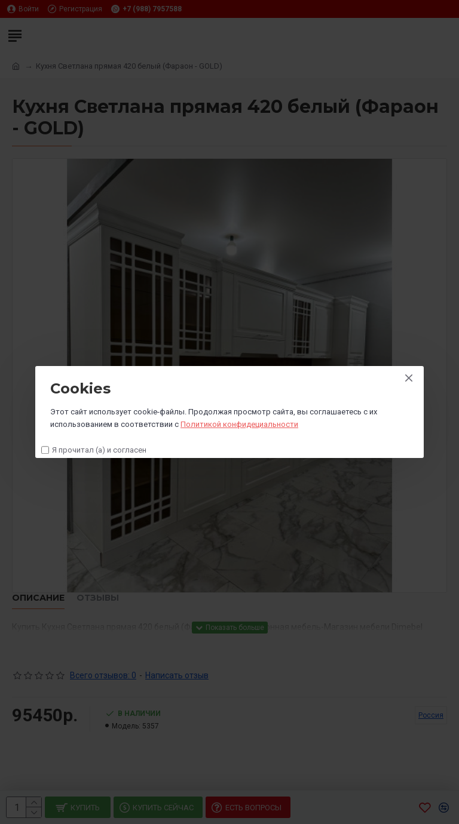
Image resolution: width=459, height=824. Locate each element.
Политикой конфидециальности (239, 424)
